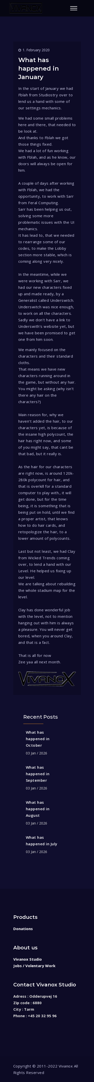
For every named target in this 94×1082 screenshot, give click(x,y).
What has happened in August (38, 809)
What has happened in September (38, 774)
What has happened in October (38, 739)
